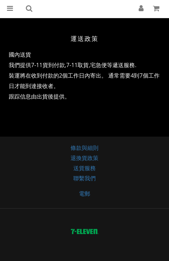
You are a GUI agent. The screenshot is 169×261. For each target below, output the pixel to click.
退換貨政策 (84, 158)
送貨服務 (84, 168)
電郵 (84, 193)
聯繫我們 (84, 178)
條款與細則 (84, 148)
